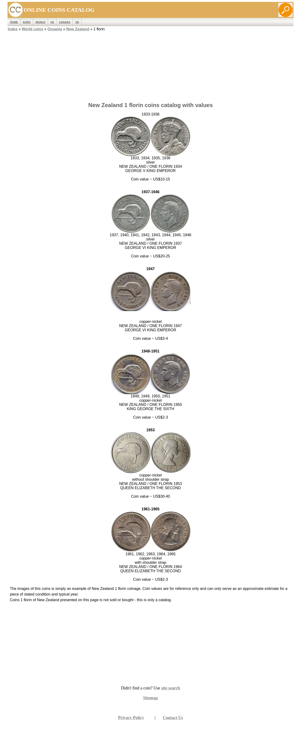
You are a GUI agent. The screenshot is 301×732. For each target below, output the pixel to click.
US (52, 22)
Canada (64, 22)
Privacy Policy (131, 717)
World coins (32, 29)
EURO (27, 22)
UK (77, 22)
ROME (14, 22)
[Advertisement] (150, 65)
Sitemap (150, 698)
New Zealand (77, 29)
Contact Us (173, 717)
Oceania (55, 29)
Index (13, 29)
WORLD (40, 22)
